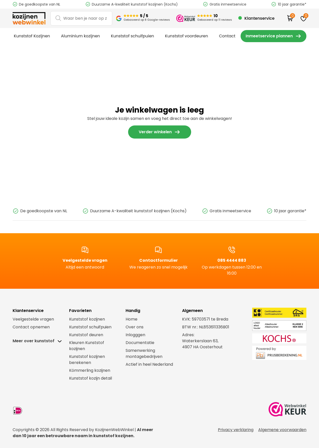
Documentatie (140, 341)
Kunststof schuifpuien (129, 35)
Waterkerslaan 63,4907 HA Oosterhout (202, 343)
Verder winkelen (155, 131)
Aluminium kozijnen (78, 35)
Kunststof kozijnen (87, 318)
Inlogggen (135, 333)
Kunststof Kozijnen (31, 35)
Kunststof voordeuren (180, 35)
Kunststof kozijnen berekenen (87, 358)
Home (131, 318)
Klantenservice (259, 18)
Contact (219, 35)
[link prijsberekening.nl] (272, 352)
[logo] (29, 18)
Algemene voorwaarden (282, 428)
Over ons (134, 326)
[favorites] (303, 18)
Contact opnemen (31, 326)
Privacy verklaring (235, 428)
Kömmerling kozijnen (89, 369)
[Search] (81, 18)
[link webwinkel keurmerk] (287, 409)
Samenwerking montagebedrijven (144, 352)
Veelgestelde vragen (85, 260)
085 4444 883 (231, 260)
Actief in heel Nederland (149, 363)
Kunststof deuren (86, 333)
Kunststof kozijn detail (90, 377)
